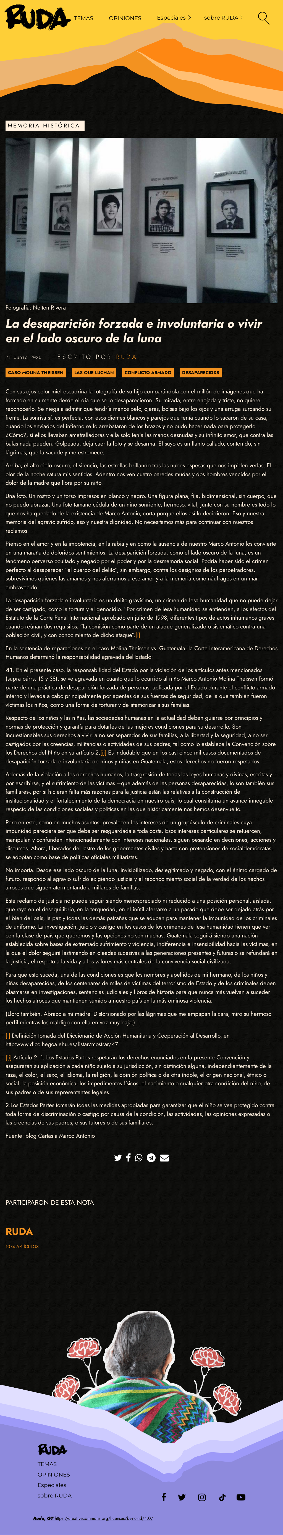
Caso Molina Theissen (36, 372)
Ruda (127, 356)
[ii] (103, 752)
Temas (47, 1464)
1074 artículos (22, 1246)
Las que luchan (94, 372)
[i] (137, 635)
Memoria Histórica (44, 126)
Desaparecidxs (200, 372)
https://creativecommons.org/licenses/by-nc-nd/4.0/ (93, 1518)
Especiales (174, 17)
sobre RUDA (223, 17)
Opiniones (54, 1474)
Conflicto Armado (148, 372)
